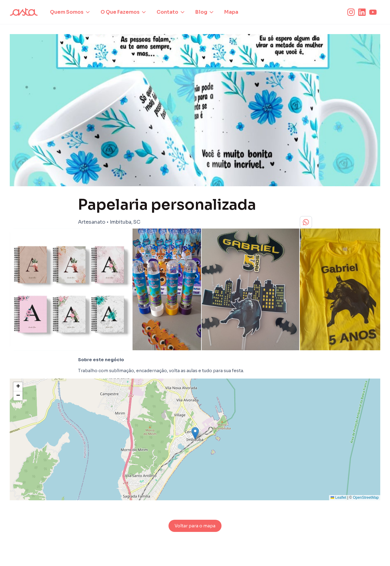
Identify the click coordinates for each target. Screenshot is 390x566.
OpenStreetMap (366, 497)
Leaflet (338, 497)
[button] (70, 12)
